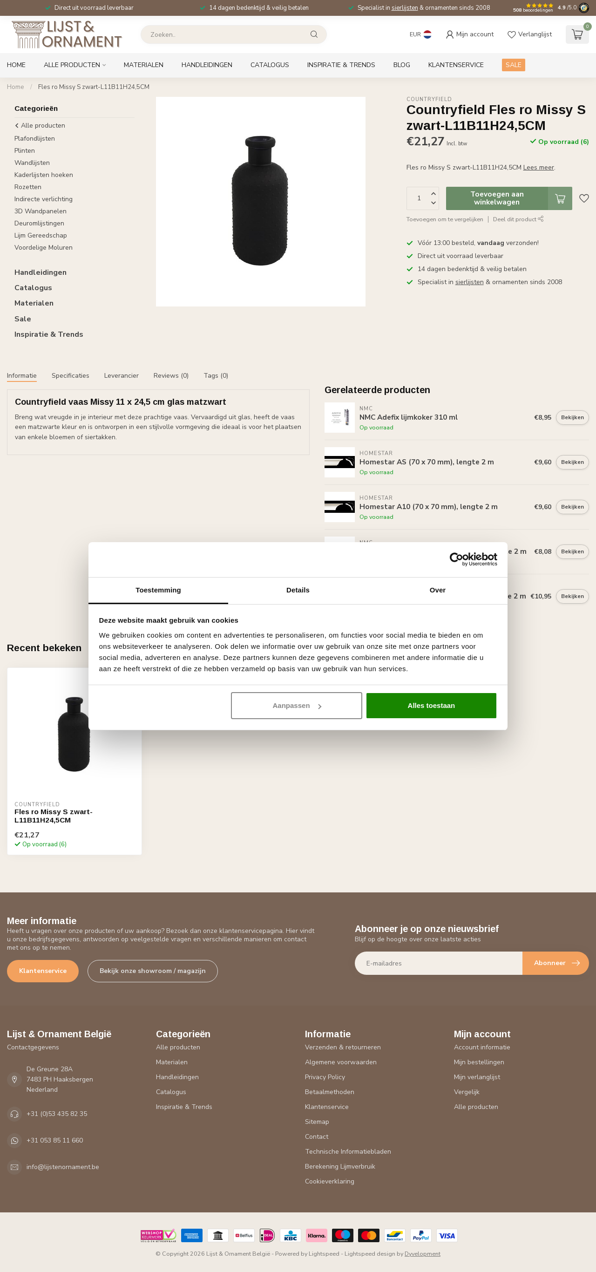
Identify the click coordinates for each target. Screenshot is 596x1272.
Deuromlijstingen (39, 223)
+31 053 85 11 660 (55, 1140)
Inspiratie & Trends (341, 65)
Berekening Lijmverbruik (340, 1166)
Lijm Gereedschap (40, 235)
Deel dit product (518, 219)
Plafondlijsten (34, 138)
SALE (514, 65)
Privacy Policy (325, 1077)
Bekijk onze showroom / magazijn (153, 970)
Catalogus (270, 65)
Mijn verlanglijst (477, 1077)
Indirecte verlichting (43, 199)
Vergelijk (467, 1092)
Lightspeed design (370, 1254)
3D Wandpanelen (40, 211)
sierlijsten (405, 8)
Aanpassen (297, 705)
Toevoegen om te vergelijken (444, 219)
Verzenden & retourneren (343, 1047)
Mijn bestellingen (479, 1062)
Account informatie (482, 1047)
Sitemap (317, 1121)
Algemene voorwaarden (341, 1062)
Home (16, 65)
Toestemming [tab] (158, 590)
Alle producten (72, 65)
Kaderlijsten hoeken (43, 174)
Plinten (24, 150)
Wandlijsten (32, 162)
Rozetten (27, 187)
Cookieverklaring (329, 1181)
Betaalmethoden (329, 1092)
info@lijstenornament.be (63, 1167)
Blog (401, 65)
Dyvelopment (422, 1254)
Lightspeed (324, 1254)
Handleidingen (207, 65)
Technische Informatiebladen (348, 1151)
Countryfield (429, 99)
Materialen (143, 65)
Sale (22, 319)
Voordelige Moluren (43, 247)
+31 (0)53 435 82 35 (57, 1113)
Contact (316, 1136)
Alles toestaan (431, 705)
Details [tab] (298, 590)
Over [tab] (438, 590)
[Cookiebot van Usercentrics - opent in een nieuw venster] (456, 559)
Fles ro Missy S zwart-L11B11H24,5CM (93, 87)
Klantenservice (456, 65)
